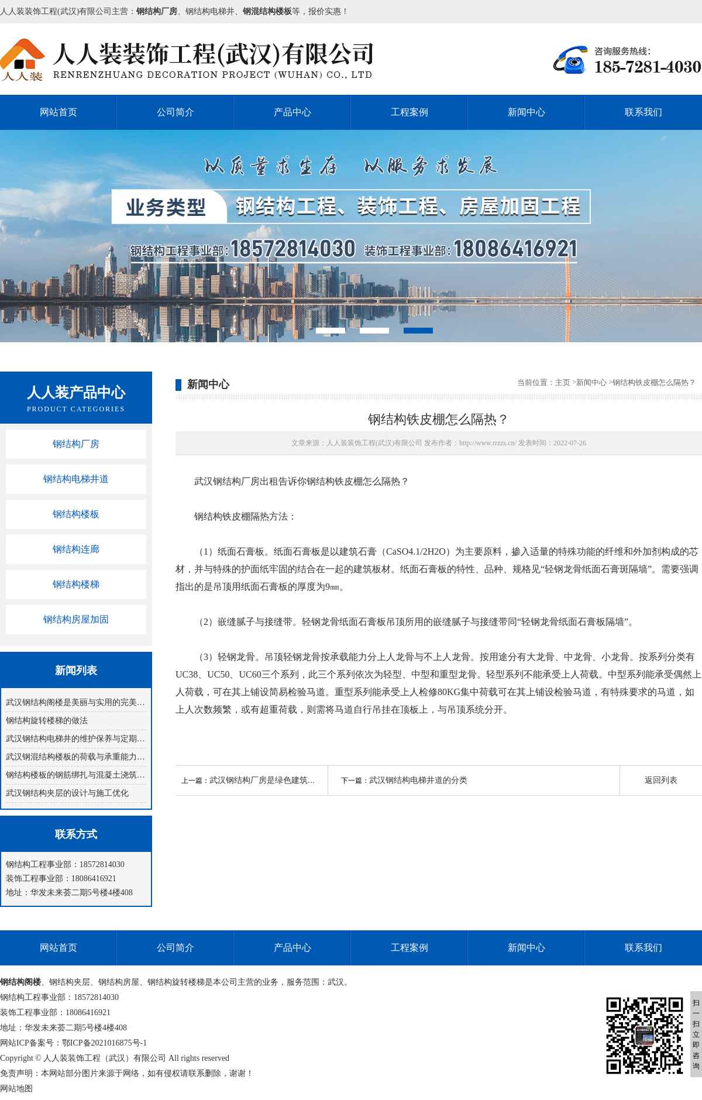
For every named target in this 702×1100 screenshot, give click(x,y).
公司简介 (175, 112)
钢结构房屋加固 (76, 619)
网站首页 (58, 112)
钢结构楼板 (76, 514)
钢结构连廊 (76, 549)
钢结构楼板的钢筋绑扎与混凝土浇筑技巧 (76, 775)
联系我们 (643, 112)
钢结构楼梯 (76, 584)
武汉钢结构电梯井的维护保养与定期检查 (76, 738)
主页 (562, 382)
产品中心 (292, 112)
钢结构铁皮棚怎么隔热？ (654, 382)
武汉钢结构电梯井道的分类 (418, 780)
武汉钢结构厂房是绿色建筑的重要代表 (279, 780)
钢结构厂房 (76, 444)
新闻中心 (526, 112)
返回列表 (661, 780)
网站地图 (16, 1088)
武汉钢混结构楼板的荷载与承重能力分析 (76, 756)
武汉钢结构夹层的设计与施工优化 (67, 793)
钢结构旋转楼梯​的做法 (47, 720)
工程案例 (409, 112)
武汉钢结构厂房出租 (236, 481)
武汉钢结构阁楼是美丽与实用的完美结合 (76, 702)
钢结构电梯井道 (76, 479)
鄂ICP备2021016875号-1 (104, 1043)
